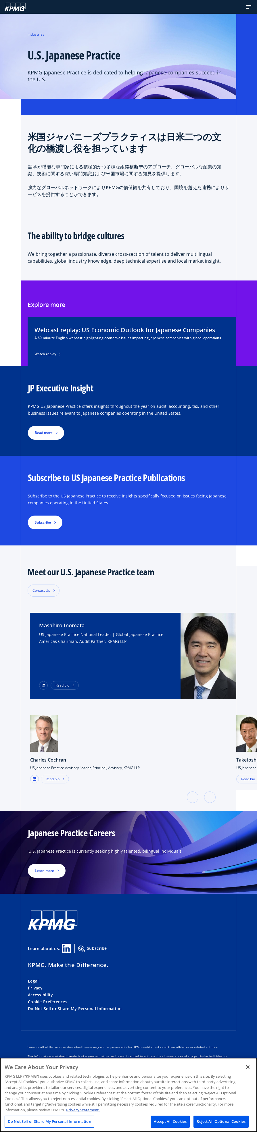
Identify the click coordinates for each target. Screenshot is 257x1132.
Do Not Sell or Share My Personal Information (75, 1008)
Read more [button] (44, 432)
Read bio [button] (62, 685)
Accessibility (40, 995)
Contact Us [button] (41, 590)
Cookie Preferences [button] (47, 1001)
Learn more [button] (44, 870)
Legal (33, 981)
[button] (248, 7)
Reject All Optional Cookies (221, 1121)
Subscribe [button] (43, 522)
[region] (128, 1095)
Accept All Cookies (170, 1121)
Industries (36, 34)
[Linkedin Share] (66, 948)
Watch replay (47, 354)
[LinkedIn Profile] (43, 685)
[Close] (247, 1067)
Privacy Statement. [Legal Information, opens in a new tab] (83, 1109)
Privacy (35, 988)
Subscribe (92, 948)
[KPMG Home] (15, 7)
